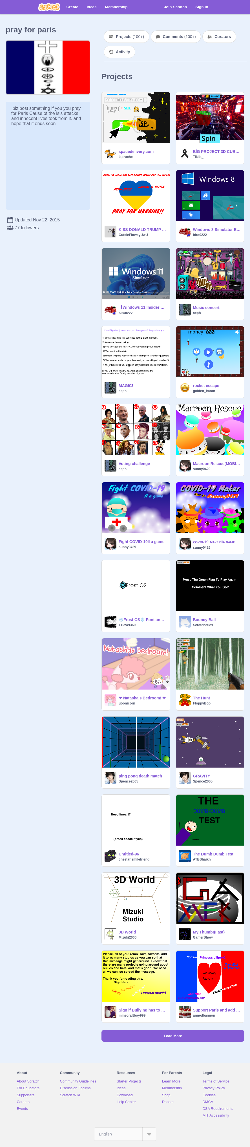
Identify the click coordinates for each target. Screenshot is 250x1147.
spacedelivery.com (136, 151)
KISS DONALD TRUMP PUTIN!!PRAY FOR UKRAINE (143, 229)
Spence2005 (128, 781)
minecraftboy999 (132, 1015)
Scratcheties (203, 625)
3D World (127, 932)
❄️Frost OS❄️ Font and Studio (143, 619)
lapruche (126, 157)
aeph (197, 313)
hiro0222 (200, 235)
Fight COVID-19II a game (142, 541)
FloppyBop (202, 703)
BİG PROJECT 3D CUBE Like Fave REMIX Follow (217, 151)
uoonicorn (127, 703)
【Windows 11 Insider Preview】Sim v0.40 (143, 307)
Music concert (206, 307)
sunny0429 (202, 469)
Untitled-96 (129, 854)
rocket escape (206, 385)
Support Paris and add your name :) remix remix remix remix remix (217, 1010)
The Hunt (201, 698)
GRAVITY (201, 776)
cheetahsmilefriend (134, 859)
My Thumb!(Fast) (209, 932)
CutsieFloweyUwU (133, 235)
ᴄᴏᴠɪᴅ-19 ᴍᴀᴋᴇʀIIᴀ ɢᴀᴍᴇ (214, 542)
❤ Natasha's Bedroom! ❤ (142, 698)
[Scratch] (49, 7)
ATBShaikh (202, 859)
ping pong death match (140, 776)
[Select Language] (125, 1134)
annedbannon (204, 1015)
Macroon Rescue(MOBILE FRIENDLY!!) (217, 463)
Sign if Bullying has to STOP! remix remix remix (143, 1010)
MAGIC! (126, 385)
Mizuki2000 (127, 937)
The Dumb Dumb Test (213, 854)
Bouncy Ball (204, 619)
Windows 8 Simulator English (217, 229)
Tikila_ (198, 157)
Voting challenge (134, 463)
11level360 (127, 625)
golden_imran (204, 391)
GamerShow (203, 937)
